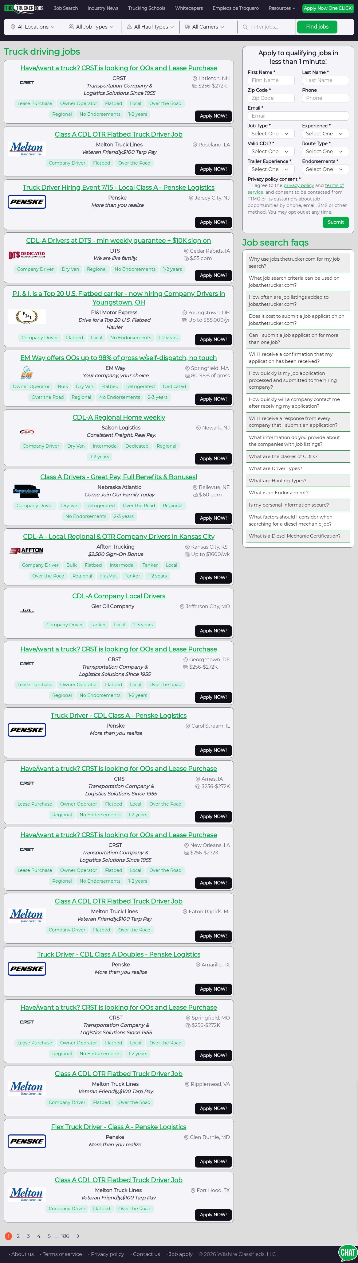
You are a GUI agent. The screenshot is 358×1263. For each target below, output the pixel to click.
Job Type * (259, 126)
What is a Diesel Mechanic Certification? (295, 536)
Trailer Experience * (269, 161)
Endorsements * (320, 161)
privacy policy (299, 185)
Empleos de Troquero (236, 8)
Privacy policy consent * (274, 179)
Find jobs (317, 27)
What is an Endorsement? (279, 492)
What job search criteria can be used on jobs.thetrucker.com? (294, 281)
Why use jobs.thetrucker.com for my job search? (294, 262)
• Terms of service (61, 1254)
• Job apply (179, 1254)
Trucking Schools (146, 8)
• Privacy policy (106, 1254)
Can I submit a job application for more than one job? (293, 338)
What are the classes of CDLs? (283, 456)
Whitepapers (189, 8)
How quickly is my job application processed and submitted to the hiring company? (293, 380)
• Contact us (145, 1254)
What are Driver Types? (275, 468)
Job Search (66, 8)
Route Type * (316, 143)
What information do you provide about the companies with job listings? (294, 440)
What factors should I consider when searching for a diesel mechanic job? (290, 520)
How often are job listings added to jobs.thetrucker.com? (288, 300)
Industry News (103, 8)
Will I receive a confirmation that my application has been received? (290, 357)
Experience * (316, 126)
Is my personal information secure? (289, 505)
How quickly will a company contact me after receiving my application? (294, 402)
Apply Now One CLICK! (328, 8)
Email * (255, 108)
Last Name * (315, 72)
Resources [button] (280, 8)
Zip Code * (259, 90)
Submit (336, 222)
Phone (309, 90)
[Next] (78, 1236)
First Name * (261, 72)
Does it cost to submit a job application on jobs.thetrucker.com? (296, 319)
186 (65, 1236)
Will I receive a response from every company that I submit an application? (293, 421)
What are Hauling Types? (278, 481)
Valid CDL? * (261, 143)
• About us (21, 1254)
